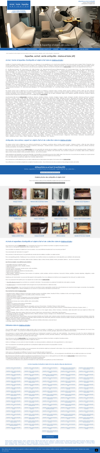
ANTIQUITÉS (55, 49)
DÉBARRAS (62, 49)
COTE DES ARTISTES (84, 49)
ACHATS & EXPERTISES (32, 49)
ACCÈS (69, 49)
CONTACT (75, 49)
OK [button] (96, 450)
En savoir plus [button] (5, 450)
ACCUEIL (14, 49)
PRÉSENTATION (21, 49)
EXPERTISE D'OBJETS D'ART (45, 49)
